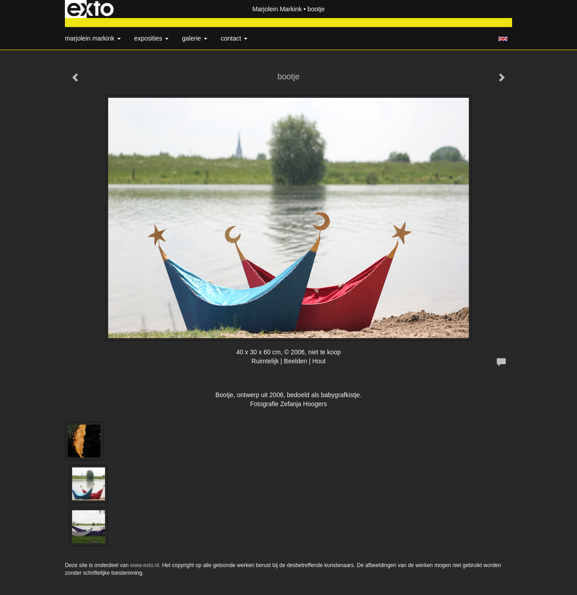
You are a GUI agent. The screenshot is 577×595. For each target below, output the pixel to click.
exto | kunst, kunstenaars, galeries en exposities (90, 9)
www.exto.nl (144, 565)
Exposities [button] (151, 38)
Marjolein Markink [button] (93, 38)
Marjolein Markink (277, 9)
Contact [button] (234, 38)
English (503, 38)
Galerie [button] (194, 38)
